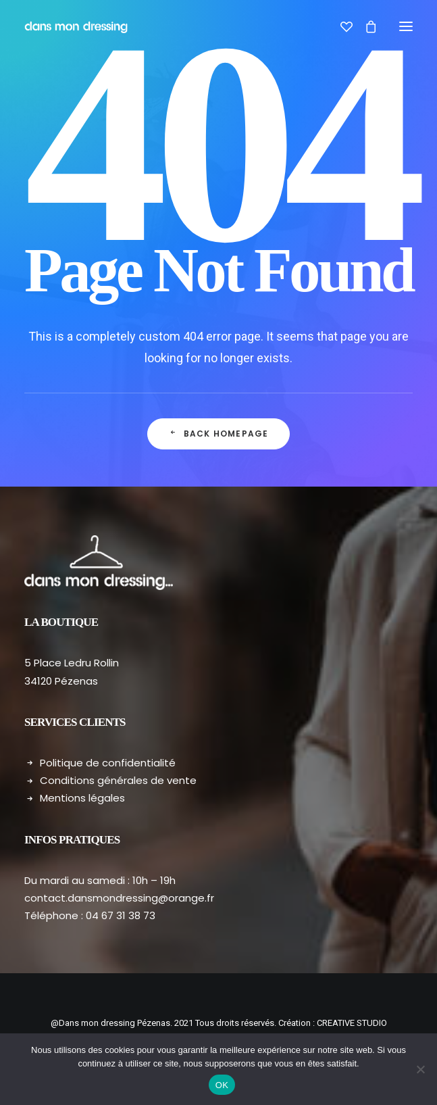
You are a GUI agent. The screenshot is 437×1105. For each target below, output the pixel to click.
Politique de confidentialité (108, 763)
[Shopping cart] (365, 26)
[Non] (420, 1069)
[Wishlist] (340, 26)
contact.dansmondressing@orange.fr (119, 898)
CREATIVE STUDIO (352, 1023)
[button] (406, 26)
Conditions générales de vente (118, 780)
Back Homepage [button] (219, 433)
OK (221, 1085)
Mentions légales (82, 798)
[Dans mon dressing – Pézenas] (76, 26)
